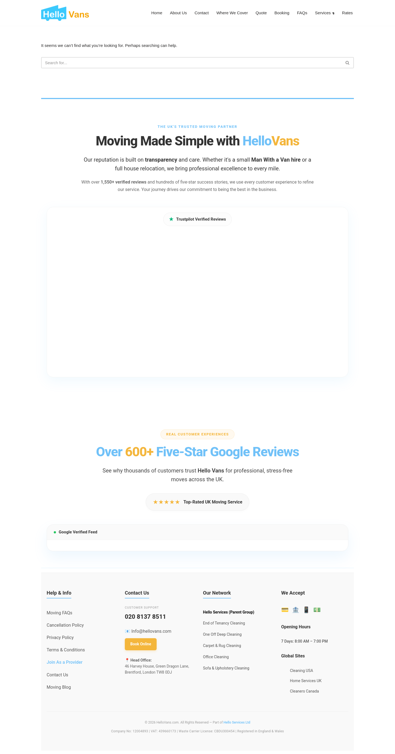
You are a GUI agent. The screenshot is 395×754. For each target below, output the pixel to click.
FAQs (300, 13)
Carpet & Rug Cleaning (222, 647)
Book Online (140, 645)
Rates (347, 13)
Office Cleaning (216, 658)
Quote (257, 13)
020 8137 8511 (145, 617)
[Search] (191, 63)
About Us (171, 13)
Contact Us (57, 676)
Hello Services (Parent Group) (228, 613)
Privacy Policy (60, 638)
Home (148, 13)
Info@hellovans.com (151, 632)
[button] (332, 12)
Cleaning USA (301, 671)
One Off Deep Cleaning (222, 635)
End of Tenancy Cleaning (224, 624)
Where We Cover (227, 13)
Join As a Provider (65, 663)
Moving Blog (59, 688)
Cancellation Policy (65, 626)
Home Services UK (305, 682)
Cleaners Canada (304, 692)
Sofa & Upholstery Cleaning (226, 669)
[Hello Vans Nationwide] (65, 13)
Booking (279, 13)
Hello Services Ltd (237, 723)
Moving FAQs (59, 614)
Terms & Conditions (66, 651)
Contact (194, 13)
